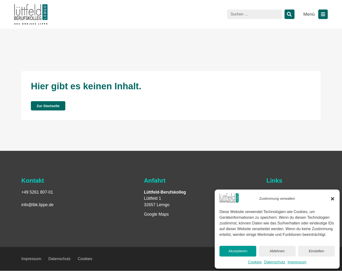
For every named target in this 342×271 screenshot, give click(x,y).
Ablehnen (277, 251)
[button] (332, 198)
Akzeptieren (237, 251)
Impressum (297, 262)
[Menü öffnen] (323, 14)
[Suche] (289, 14)
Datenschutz (274, 262)
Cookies (255, 262)
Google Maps (156, 214)
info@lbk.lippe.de (37, 204)
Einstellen (316, 251)
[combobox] (254, 14)
